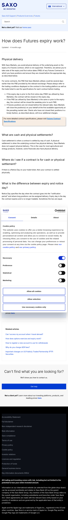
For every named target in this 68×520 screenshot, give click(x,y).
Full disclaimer (7, 422)
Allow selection (34, 299)
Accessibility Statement (11, 417)
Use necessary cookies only (34, 307)
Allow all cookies (34, 291)
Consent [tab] (12, 217)
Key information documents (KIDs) (15, 473)
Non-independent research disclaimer (17, 426)
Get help (34, 386)
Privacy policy (7, 445)
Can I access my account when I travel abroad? (24, 334)
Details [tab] (34, 217)
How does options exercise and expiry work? (23, 339)
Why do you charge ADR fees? (18, 347)
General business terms (11, 468)
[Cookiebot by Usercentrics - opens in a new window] (54, 211)
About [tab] (56, 217)
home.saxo (27, 27)
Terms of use (7, 440)
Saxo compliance (8, 436)
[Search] (34, 21)
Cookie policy (7, 450)
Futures (37, 16)
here (13, 313)
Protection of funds (9, 464)
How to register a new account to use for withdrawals (27, 343)
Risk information (8, 431)
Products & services (25, 16)
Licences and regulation (11, 459)
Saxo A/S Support (9, 16)
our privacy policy (27, 247)
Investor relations (9, 454)
